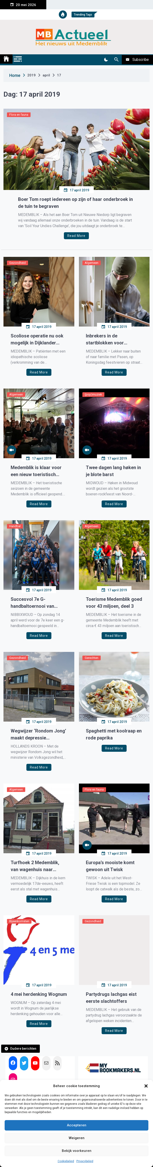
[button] (146, 1086)
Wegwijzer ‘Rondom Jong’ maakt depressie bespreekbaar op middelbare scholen (38, 734)
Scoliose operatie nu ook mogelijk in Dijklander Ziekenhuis (37, 339)
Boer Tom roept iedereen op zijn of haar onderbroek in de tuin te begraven (75, 202)
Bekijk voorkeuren (76, 1151)
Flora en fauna (18, 114)
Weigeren (76, 1138)
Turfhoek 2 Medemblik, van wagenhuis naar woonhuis (35, 866)
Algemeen (91, 263)
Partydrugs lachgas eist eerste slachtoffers (111, 997)
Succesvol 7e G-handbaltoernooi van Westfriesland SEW (32, 603)
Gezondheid (17, 263)
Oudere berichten (23, 1048)
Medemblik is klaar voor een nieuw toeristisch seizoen (36, 471)
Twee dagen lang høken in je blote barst (113, 471)
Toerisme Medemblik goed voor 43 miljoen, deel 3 (114, 602)
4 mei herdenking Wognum (39, 994)
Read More (76, 236)
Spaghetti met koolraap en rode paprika (114, 734)
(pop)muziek (93, 394)
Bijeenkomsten (19, 921)
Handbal (15, 526)
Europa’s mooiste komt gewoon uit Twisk (110, 866)
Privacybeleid (84, 1161)
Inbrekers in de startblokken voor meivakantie (105, 339)
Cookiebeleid (66, 1161)
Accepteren (76, 1125)
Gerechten (91, 658)
